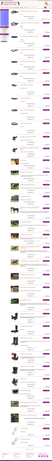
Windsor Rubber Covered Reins (26, 84)
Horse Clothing (3, 11)
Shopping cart (5, 28)
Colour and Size (26, 16)
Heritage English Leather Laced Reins (27, 61)
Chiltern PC (49, 460)
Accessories (2, 23)
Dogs (1, 22)
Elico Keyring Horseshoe (25, 439)
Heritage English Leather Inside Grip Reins (28, 73)
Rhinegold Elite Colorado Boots (26, 337)
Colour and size (26, 178)
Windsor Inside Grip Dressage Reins (27, 110)
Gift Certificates (16, 7)
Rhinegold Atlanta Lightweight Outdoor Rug (28, 402)
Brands (2, 18)
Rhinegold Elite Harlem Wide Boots (27, 366)
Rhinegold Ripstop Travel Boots (26, 172)
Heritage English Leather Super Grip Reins (28, 11)
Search (21, 7)
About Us (7, 7)
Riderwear (2, 14)
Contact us (15, 455)
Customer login (40, 0)
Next (32, 449)
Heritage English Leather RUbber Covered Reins (29, 22)
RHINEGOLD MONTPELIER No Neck (27, 184)
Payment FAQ (28, 455)
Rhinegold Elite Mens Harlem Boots (27, 313)
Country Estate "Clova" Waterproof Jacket (28, 415)
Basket (25, 7)
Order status (45, 0)
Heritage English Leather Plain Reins (27, 49)
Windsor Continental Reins (25, 98)
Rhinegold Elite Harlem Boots (26, 353)
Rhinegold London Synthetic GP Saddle (28, 136)
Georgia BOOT (23, 378)
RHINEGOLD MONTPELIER (26, 221)
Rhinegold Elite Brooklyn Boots (26, 326)
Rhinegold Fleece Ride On (25, 196)
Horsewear (2, 15)
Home (3, 7)
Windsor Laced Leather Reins (26, 123)
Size (28, 142)
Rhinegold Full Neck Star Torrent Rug (27, 287)
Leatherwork (2, 12)
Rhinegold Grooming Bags (25, 390)
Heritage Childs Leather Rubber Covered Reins (29, 36)
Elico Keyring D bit (24, 428)
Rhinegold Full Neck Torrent (25, 300)
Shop (11, 7)
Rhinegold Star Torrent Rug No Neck (27, 274)
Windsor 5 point (23, 160)
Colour (28, 103)
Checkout (49, 0)
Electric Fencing (3, 25)
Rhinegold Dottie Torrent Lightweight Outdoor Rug (30, 261)
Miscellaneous (3, 19)
